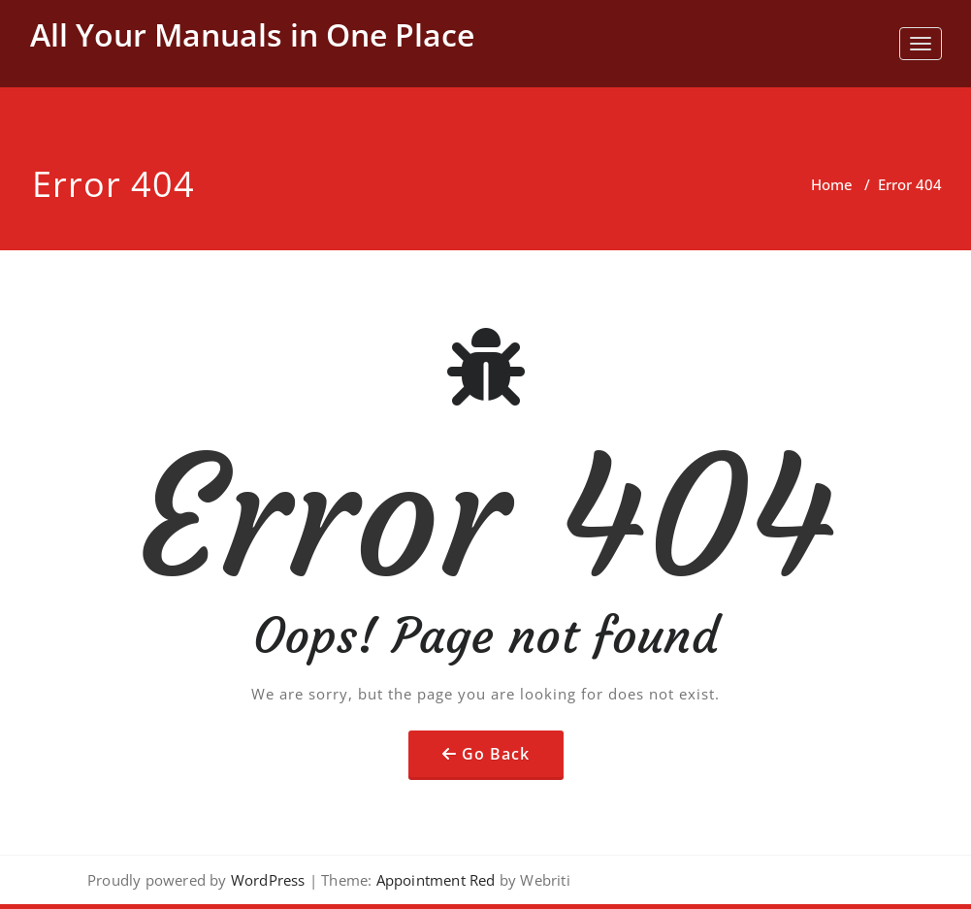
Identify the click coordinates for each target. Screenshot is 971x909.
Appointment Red (433, 880)
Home (832, 184)
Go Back (496, 753)
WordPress (268, 880)
